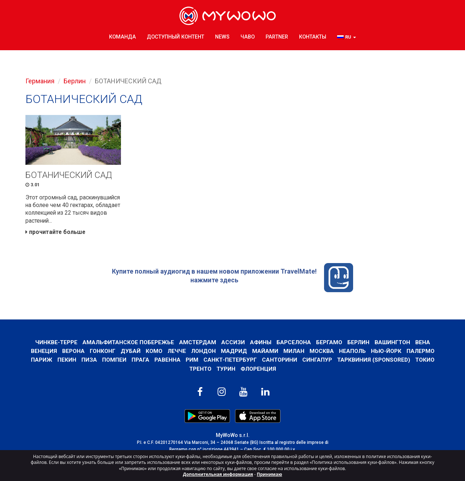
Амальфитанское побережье (127, 343)
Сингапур (317, 361)
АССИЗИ (232, 343)
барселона (293, 343)
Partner (277, 36)
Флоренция (258, 370)
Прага (139, 361)
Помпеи (113, 361)
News (222, 36)
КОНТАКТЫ (312, 36)
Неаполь (352, 352)
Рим (191, 361)
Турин (226, 370)
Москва (322, 352)
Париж (40, 361)
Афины (260, 343)
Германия (39, 81)
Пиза (88, 361)
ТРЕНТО (200, 370)
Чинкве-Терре (55, 343)
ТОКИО (425, 361)
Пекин (65, 361)
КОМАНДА (122, 36)
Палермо (420, 352)
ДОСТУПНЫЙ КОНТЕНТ (175, 36)
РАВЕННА (166, 361)
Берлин (75, 81)
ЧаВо (247, 36)
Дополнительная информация (218, 474)
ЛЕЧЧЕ (176, 352)
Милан (293, 352)
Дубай (131, 352)
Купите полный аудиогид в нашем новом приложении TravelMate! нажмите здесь (232, 279)
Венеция (44, 352)
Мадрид (234, 352)
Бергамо (329, 343)
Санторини (279, 361)
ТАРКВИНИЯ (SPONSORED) (374, 361)
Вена (423, 343)
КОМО (154, 352)
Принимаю (269, 474)
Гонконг (103, 352)
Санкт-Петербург (229, 361)
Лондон (203, 352)
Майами (265, 352)
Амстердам (197, 343)
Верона (73, 352)
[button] (346, 36)
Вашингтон (393, 343)
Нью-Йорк (386, 352)
